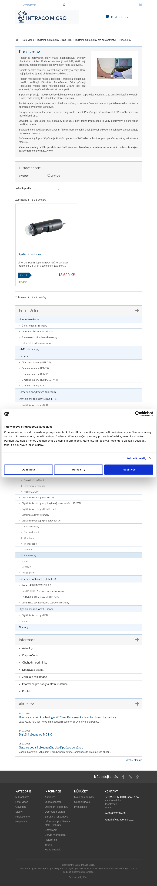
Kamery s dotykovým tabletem (37, 392)
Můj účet (81, 791)
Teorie (48, 844)
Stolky (19, 811)
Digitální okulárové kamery (35, 515)
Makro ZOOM (31, 491)
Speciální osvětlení (34, 480)
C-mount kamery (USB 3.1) (35, 374)
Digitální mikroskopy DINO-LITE (37, 399)
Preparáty (21, 821)
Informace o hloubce (34, 486)
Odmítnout (28, 469)
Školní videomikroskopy (34, 325)
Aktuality (27, 648)
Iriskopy (28, 549)
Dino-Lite (54, 175)
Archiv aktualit (134, 760)
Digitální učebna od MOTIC (35, 734)
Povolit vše (128, 469)
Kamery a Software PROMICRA (37, 579)
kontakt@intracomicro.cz (119, 819)
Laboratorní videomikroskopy (37, 331)
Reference (51, 839)
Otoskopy (29, 538)
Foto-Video (29, 310)
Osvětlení (26, 567)
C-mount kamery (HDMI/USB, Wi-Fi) (40, 380)
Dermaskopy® (31, 532)
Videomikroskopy (29, 319)
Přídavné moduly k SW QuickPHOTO (40, 597)
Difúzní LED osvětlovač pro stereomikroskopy (45, 602)
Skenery (23, 627)
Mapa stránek (53, 849)
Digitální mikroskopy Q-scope (36, 609)
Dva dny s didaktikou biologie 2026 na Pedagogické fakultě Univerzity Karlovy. (67, 717)
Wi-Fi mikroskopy (29, 349)
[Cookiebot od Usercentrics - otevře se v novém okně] (137, 414)
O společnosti (30, 655)
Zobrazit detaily (136, 458)
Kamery (23, 356)
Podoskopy (30, 555)
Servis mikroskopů (55, 834)
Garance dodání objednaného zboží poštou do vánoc (51, 747)
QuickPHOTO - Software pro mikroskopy (42, 591)
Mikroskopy (22, 796)
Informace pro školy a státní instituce (44, 684)
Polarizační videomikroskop (36, 343)
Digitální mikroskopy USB (34, 405)
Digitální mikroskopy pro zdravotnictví (41, 520)
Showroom (51, 829)
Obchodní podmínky (34, 662)
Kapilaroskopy (31, 526)
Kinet (85, 877)
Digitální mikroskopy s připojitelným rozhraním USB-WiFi (51, 503)
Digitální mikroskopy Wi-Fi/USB (37, 497)
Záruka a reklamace (34, 676)
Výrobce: (24, 175)
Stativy (25, 561)
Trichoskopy (30, 543)
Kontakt (26, 691)
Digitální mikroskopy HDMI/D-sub (38, 509)
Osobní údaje (82, 801)
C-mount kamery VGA (32, 385)
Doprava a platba (32, 669)
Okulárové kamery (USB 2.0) (36, 362)
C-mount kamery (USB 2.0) (35, 368)
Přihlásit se (80, 806)
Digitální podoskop (30, 254)
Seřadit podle (23, 188)
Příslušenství (28, 572)
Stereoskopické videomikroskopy (39, 337)
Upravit (78, 469)
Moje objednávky (84, 796)
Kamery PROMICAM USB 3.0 (36, 585)
